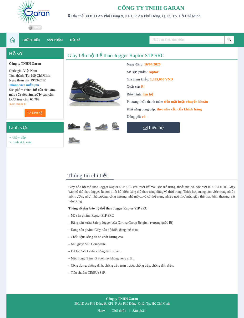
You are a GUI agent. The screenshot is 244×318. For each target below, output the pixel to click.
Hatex (101, 311)
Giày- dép (19, 137)
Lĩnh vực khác (22, 142)
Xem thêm (17, 104)
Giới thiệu (119, 311)
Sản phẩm (139, 311)
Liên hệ (35, 113)
